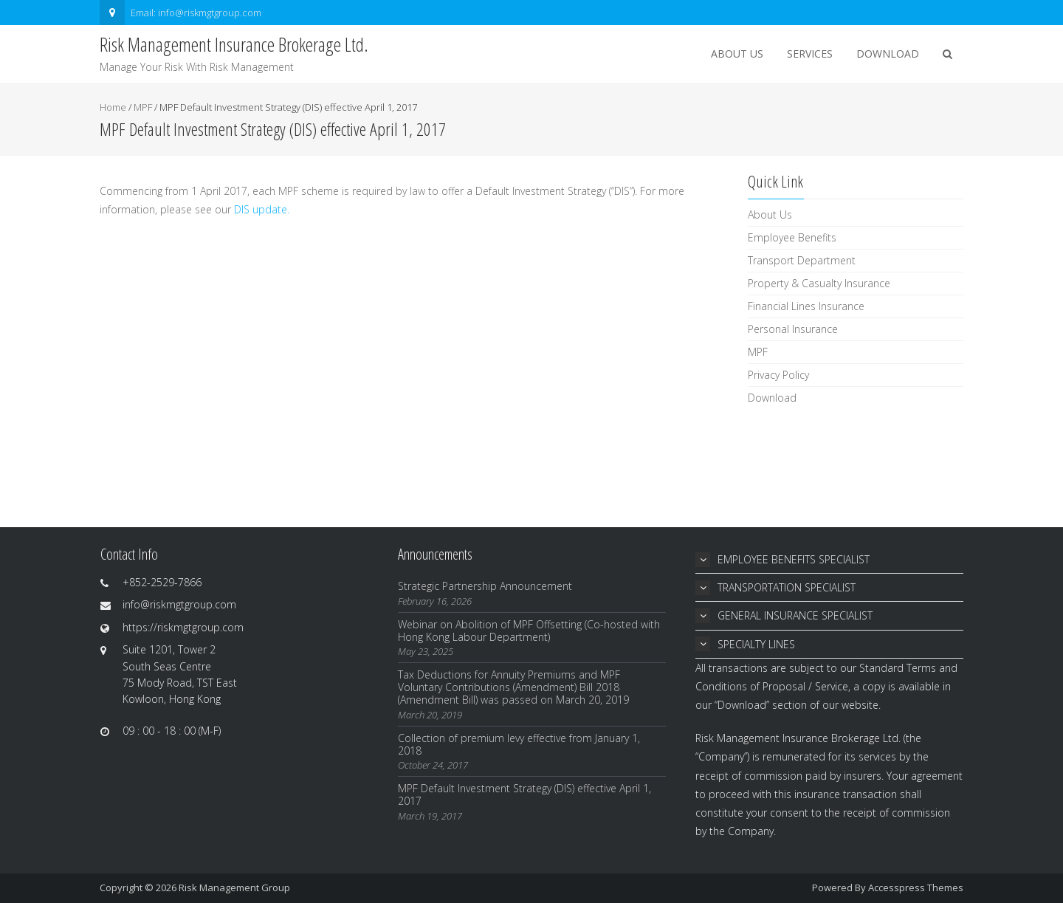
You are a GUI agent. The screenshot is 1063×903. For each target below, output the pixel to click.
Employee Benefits (792, 237)
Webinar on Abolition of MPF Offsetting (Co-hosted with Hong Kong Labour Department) (529, 630)
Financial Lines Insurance (806, 306)
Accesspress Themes (915, 887)
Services (810, 54)
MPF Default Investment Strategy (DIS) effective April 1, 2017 (524, 794)
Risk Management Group (234, 887)
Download (887, 54)
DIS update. (261, 209)
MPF (143, 107)
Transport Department (802, 260)
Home (113, 107)
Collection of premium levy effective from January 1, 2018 (519, 744)
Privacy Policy (778, 375)
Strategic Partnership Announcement (485, 586)
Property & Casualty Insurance (819, 283)
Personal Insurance (793, 329)
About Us (737, 54)
